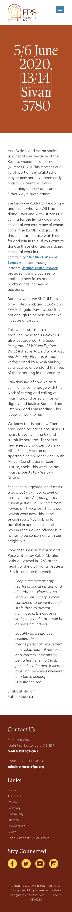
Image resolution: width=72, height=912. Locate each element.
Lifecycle (14, 820)
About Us (14, 796)
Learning (14, 808)
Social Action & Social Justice (28, 838)
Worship (13, 802)
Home (12, 790)
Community (15, 814)
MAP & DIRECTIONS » (24, 751)
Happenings (16, 826)
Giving (12, 832)
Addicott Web (36, 895)
